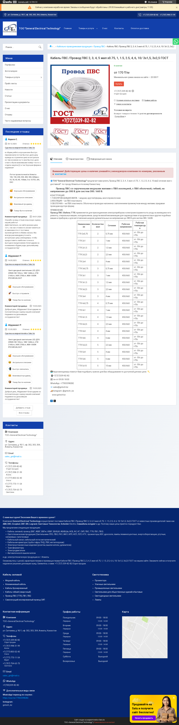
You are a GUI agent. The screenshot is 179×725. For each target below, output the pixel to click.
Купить (119, 84)
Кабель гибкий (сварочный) (18, 592)
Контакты (119, 28)
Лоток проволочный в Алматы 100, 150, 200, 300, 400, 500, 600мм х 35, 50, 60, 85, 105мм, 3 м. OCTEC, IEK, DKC (25, 178)
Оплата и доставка (140, 28)
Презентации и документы (17, 102)
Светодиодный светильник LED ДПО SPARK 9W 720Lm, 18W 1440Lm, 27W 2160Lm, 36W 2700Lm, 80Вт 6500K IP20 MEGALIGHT (24, 274)
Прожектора (100, 580)
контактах (60, 174)
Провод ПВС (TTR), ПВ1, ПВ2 (18, 596)
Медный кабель (12, 580)
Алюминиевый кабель (15, 584)
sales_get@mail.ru (13, 456)
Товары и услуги (86, 28)
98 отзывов (152, 2)
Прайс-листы (11, 83)
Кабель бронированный (16, 588)
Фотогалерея (11, 71)
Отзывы (8, 115)
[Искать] (40, 47)
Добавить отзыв (23, 408)
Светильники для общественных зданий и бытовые (119, 592)
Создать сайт (23, 2)
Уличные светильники (105, 584)
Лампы (98, 600)
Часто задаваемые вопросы (18, 121)
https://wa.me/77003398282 (15, 698)
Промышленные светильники (108, 588)
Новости (9, 90)
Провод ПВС (99, 46)
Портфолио (10, 65)
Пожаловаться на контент (104, 722)
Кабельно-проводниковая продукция (74, 46)
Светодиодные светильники (108, 596)
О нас (104, 28)
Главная (68, 28)
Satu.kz (102, 720)
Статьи (8, 96)
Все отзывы (24, 413)
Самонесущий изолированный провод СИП (25, 600)
